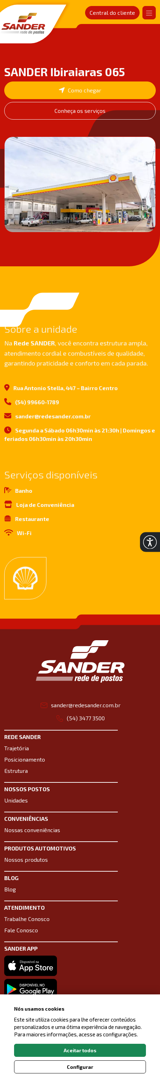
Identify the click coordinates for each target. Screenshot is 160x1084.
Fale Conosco (21, 930)
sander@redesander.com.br (47, 418)
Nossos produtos (26, 859)
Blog (10, 889)
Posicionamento (24, 759)
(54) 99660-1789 (31, 404)
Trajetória (16, 748)
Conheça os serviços (80, 110)
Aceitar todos (80, 1050)
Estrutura (16, 770)
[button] (150, 542)
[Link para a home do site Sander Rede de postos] (80, 661)
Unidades (16, 800)
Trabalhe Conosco (27, 918)
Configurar (80, 1067)
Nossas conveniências (32, 829)
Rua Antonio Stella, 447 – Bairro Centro (61, 390)
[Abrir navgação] (149, 12)
